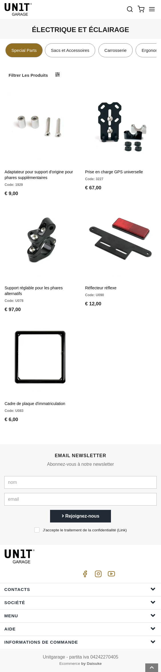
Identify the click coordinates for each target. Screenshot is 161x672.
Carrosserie (115, 50)
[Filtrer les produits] (57, 74)
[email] (80, 499)
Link (122, 530)
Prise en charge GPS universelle (114, 172)
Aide (80, 628)
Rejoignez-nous (81, 516)
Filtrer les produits (28, 75)
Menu (80, 615)
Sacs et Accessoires (70, 50)
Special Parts (24, 50)
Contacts (80, 589)
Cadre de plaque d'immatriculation (35, 403)
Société (80, 602)
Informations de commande (80, 641)
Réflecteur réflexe (101, 288)
